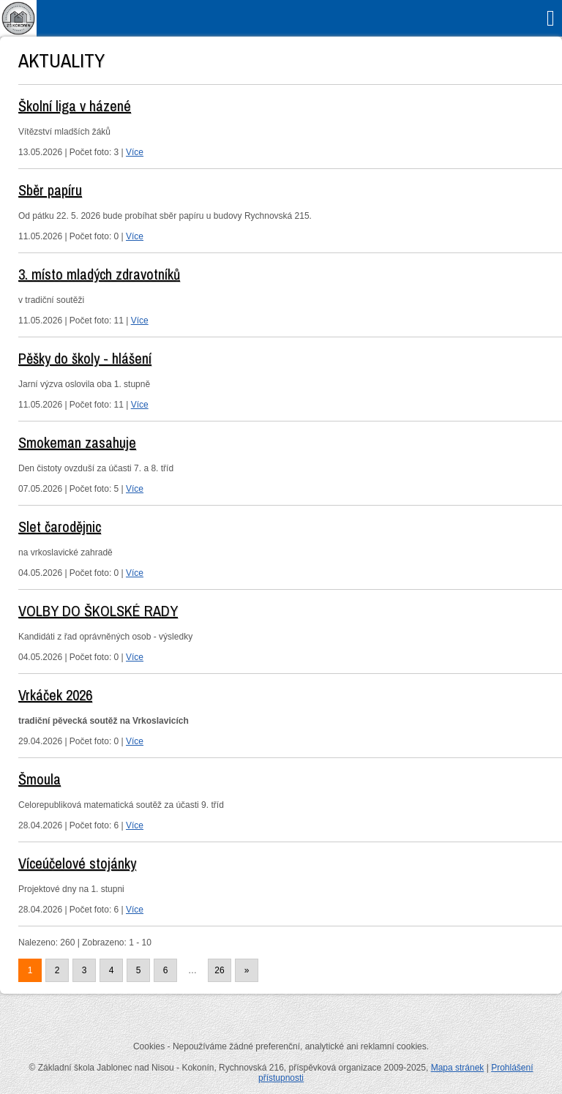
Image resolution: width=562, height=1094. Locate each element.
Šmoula (39, 779)
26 (219, 970)
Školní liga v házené (74, 106)
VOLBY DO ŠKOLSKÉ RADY (98, 611)
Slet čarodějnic (59, 526)
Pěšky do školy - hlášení (84, 358)
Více (134, 152)
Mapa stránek (457, 1068)
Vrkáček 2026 (55, 695)
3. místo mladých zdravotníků (99, 274)
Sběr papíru (50, 190)
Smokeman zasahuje (77, 442)
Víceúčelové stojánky (77, 863)
